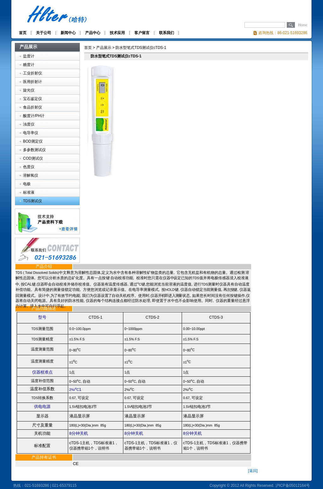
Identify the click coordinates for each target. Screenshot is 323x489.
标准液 (28, 192)
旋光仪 (28, 90)
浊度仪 (28, 124)
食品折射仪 (32, 107)
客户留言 (142, 33)
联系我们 (166, 33)
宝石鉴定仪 (32, 99)
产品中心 (92, 33)
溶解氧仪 (30, 175)
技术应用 (117, 33)
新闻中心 (68, 33)
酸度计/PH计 (33, 116)
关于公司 (43, 33)
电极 (27, 184)
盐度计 (28, 56)
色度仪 (28, 167)
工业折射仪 (32, 73)
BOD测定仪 (33, 141)
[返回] (253, 470)
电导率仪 (30, 133)
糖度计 (28, 64)
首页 (22, 33)
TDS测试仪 (32, 201)
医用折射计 (32, 82)
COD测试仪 (33, 158)
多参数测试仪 (34, 150)
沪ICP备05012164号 (292, 485)
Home (302, 25)
